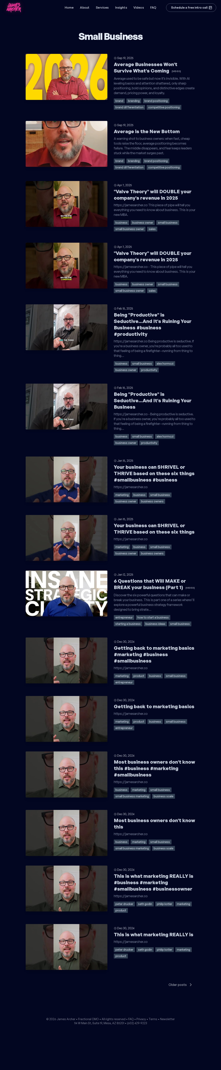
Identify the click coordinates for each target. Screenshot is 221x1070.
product (138, 676)
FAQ (153, 7)
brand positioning (156, 101)
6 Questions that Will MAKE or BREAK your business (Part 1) (154, 584)
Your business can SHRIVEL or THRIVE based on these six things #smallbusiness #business (154, 473)
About (84, 7)
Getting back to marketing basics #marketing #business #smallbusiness (154, 654)
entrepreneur (124, 617)
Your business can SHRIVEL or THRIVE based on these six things (154, 528)
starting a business (128, 624)
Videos (138, 7)
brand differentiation (129, 107)
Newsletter (167, 1019)
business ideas (155, 624)
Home (69, 7)
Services (102, 7)
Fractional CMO (88, 1019)
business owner (142, 222)
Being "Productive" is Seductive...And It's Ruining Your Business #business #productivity (153, 324)
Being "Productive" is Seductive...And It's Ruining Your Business (153, 400)
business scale (163, 796)
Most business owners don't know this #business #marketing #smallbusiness (154, 768)
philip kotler (164, 904)
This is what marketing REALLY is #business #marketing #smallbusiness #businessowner (153, 882)
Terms (153, 1019)
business (121, 222)
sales (152, 229)
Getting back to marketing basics (154, 706)
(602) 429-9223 (137, 1023)
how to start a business (153, 617)
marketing (122, 495)
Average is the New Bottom (147, 131)
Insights (121, 7)
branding (134, 101)
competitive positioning (164, 107)
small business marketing (132, 796)
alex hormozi (165, 363)
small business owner (129, 229)
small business (168, 222)
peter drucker (124, 904)
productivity (149, 370)
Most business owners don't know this (154, 823)
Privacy (141, 1019)
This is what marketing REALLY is (153, 934)
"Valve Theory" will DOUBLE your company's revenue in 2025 (153, 194)
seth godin (145, 904)
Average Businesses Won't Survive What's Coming (147, 67)
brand (119, 101)
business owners (152, 501)
